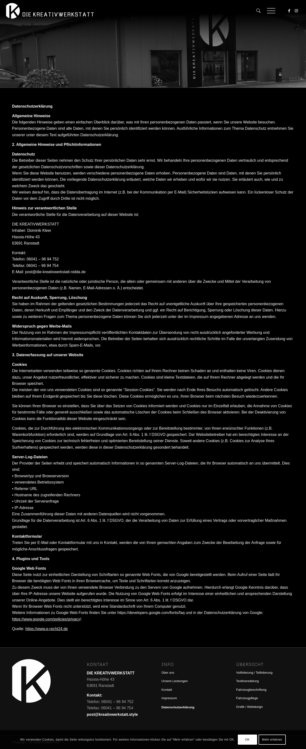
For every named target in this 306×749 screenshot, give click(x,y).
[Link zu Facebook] (289, 10)
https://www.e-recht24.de (46, 629)
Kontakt (166, 689)
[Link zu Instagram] (296, 10)
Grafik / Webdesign (249, 707)
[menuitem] (258, 10)
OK (247, 739)
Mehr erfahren (272, 739)
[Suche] (258, 10)
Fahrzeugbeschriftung (251, 689)
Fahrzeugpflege (247, 698)
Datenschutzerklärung (177, 707)
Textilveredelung (247, 681)
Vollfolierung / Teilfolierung (254, 672)
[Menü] (269, 10)
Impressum (169, 698)
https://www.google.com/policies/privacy (46, 619)
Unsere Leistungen (174, 681)
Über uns (167, 672)
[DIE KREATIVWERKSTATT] (50, 10)
